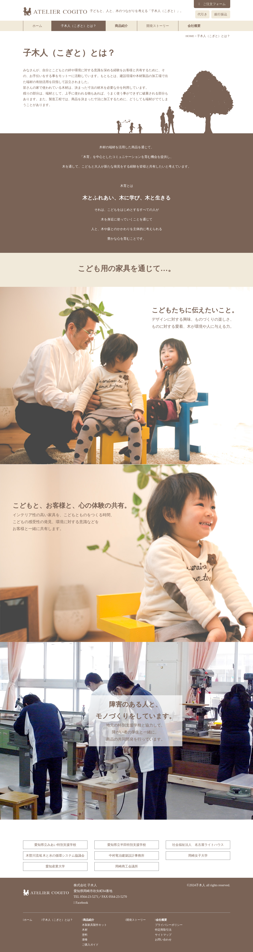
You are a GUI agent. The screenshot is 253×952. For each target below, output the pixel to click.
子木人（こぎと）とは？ (78, 26)
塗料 (84, 934)
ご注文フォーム (211, 4)
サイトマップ (163, 934)
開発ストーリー (157, 26)
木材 (84, 929)
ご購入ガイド (90, 944)
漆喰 (84, 939)
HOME (190, 36)
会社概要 (194, 26)
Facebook (81, 902)
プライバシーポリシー (169, 924)
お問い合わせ (163, 939)
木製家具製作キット (94, 924)
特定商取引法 (163, 929)
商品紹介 (121, 26)
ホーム (37, 26)
